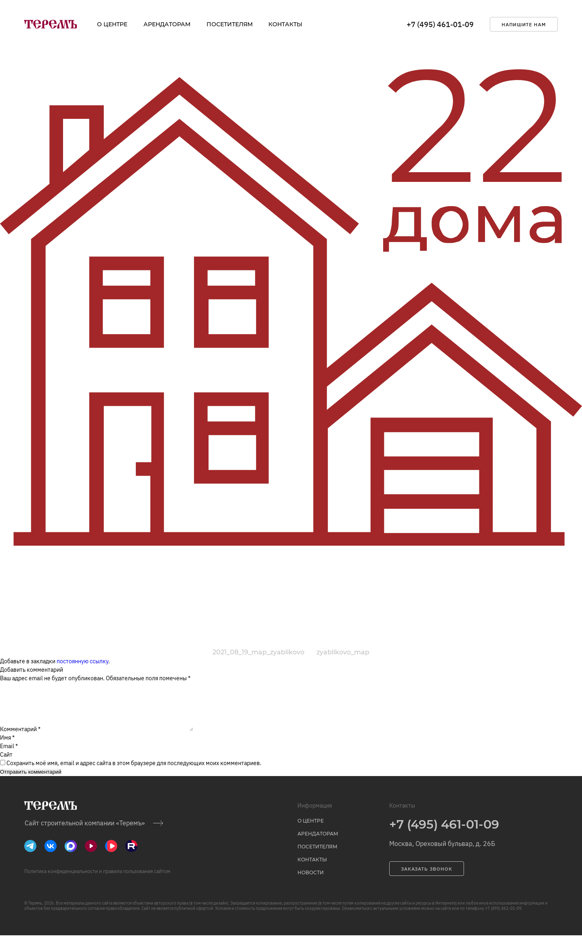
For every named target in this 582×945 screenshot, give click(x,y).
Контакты (285, 24)
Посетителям (230, 24)
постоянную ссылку (82, 661)
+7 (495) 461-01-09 (440, 24)
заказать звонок (426, 878)
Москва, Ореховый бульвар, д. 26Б (442, 853)
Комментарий (20, 738)
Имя (7, 747)
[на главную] (50, 24)
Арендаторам (166, 24)
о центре (112, 24)
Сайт (6, 764)
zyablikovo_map (342, 652)
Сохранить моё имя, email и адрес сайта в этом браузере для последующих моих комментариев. (133, 772)
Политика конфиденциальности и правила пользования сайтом (97, 881)
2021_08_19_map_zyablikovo (258, 652)
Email (9, 755)
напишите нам (524, 24)
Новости (310, 882)
